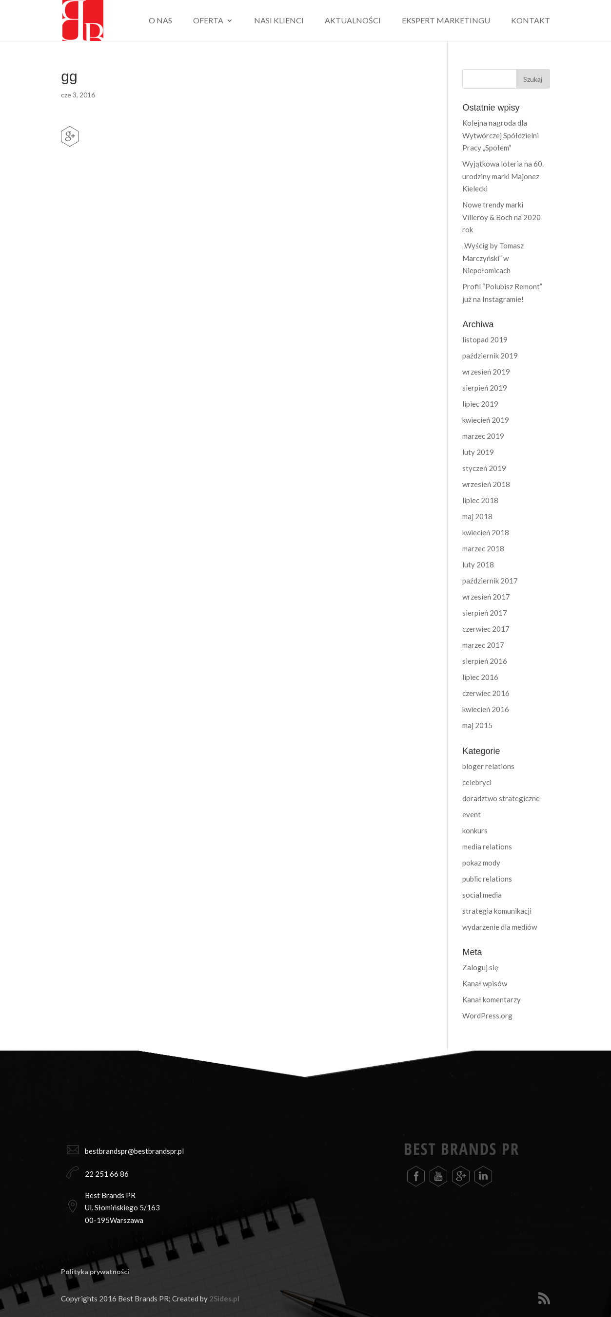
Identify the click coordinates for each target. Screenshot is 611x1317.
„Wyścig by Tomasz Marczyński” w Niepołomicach (493, 258)
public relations (487, 878)
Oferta (208, 21)
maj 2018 (477, 516)
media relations (487, 846)
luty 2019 (478, 452)
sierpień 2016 (484, 661)
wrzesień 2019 (486, 371)
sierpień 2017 (484, 612)
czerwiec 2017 (486, 628)
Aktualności (353, 21)
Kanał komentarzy (491, 999)
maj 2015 (477, 725)
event (471, 814)
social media (482, 894)
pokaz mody (481, 862)
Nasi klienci (279, 21)
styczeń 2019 (484, 468)
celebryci (477, 782)
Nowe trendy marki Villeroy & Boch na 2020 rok (501, 217)
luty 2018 (478, 564)
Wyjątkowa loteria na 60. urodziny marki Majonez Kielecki (503, 176)
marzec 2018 (483, 548)
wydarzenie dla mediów (499, 926)
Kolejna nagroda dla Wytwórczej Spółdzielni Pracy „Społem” (500, 135)
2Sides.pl (224, 1298)
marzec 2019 (483, 436)
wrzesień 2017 (486, 596)
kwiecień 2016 (485, 709)
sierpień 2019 (484, 387)
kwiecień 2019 (485, 419)
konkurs (475, 830)
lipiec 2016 (480, 677)
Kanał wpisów (484, 983)
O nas (160, 21)
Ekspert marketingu (446, 21)
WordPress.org (487, 1015)
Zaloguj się (480, 967)
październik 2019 (490, 355)
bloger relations (488, 766)
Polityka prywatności (95, 1271)
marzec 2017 (483, 644)
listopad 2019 (485, 339)
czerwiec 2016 (486, 693)
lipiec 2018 (480, 500)
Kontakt (530, 21)
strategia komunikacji (497, 910)
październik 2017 (490, 580)
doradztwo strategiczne (501, 798)
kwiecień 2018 (485, 532)
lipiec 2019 (480, 403)
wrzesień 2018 (486, 484)
